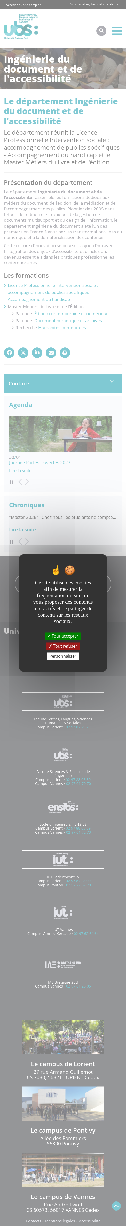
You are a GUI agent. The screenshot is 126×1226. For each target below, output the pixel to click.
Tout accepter (62, 636)
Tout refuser (63, 646)
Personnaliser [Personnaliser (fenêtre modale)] (62, 656)
